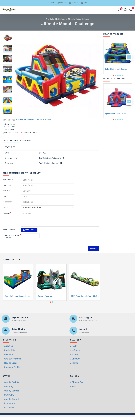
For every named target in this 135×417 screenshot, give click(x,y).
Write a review (44, 119)
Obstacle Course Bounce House (17, 304)
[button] (129, 57)
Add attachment (9, 230)
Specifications (11, 140)
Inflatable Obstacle (57, 19)
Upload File (29, 230)
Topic (5, 208)
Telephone (7, 202)
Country (6, 191)
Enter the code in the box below (11, 236)
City (4, 196)
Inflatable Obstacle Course (116, 69)
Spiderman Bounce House (115, 114)
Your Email (7, 185)
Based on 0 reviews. (25, 119)
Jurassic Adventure (45, 304)
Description (25, 140)
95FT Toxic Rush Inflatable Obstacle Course (85, 304)
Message (6, 213)
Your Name (7, 180)
